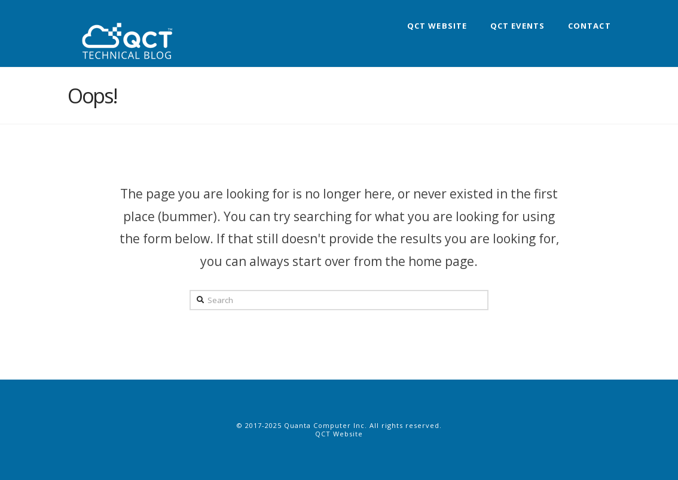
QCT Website (339, 433)
